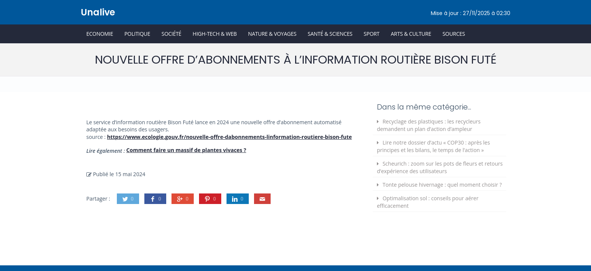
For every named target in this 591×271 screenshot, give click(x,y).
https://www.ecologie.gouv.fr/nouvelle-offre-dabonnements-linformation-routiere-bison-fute (229, 136)
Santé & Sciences (330, 33)
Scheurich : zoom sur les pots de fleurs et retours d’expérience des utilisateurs (440, 167)
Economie (99, 33)
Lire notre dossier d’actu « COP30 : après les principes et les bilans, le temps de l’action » (433, 146)
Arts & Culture (411, 33)
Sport (372, 33)
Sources (453, 33)
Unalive (98, 12)
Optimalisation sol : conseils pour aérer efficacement (428, 202)
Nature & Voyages (272, 33)
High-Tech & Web (215, 33)
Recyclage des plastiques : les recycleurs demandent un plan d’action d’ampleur (429, 125)
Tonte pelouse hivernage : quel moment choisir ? (442, 184)
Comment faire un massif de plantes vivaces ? (186, 150)
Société (171, 33)
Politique (137, 33)
